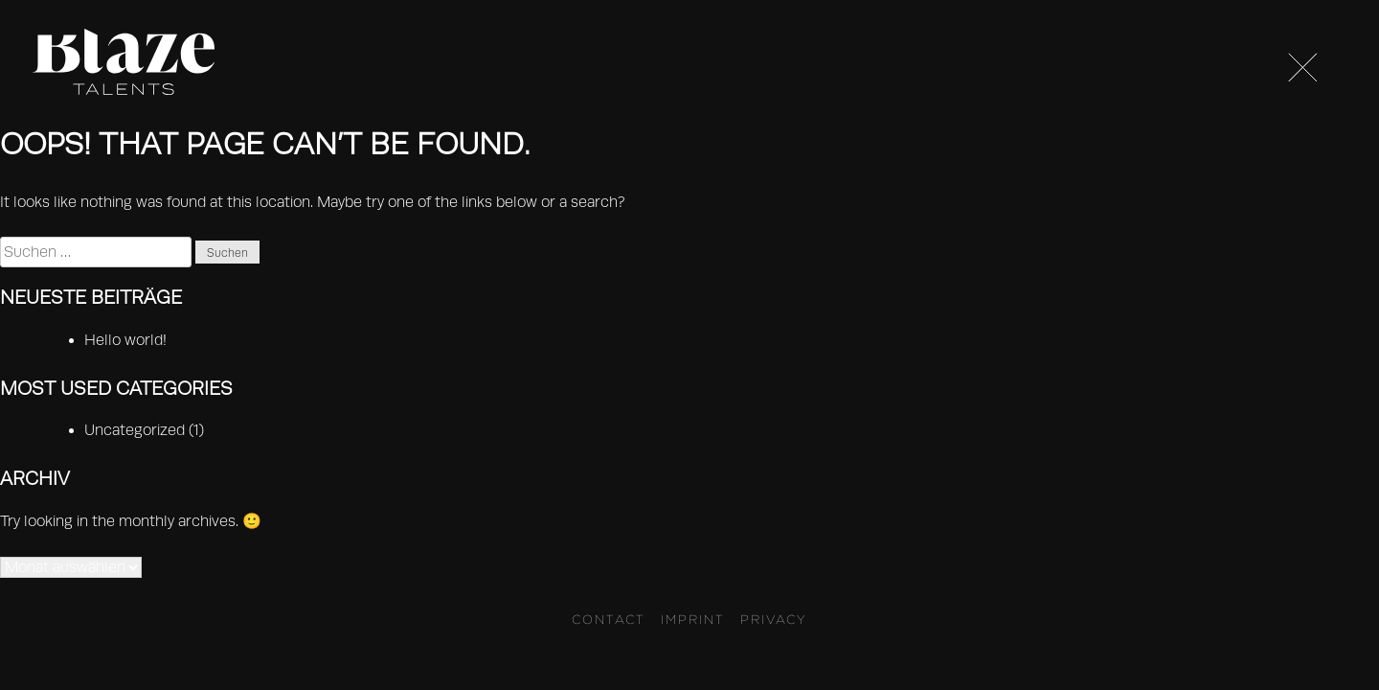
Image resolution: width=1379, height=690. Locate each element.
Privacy (773, 619)
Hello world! (125, 340)
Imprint (693, 619)
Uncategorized (134, 430)
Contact (608, 619)
